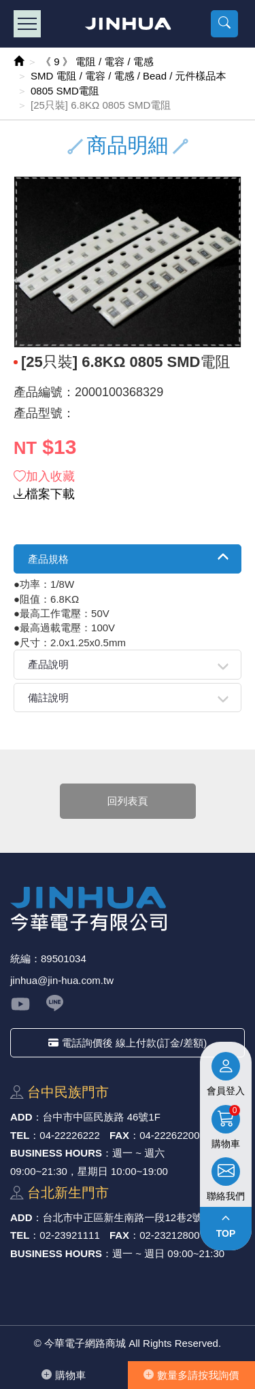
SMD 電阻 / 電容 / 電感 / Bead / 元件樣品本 (128, 76)
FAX (119, 1135)
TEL (19, 1135)
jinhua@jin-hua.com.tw (62, 980)
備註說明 (48, 697)
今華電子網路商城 (127, 24)
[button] (224, 23)
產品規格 (48, 559)
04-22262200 (169, 1135)
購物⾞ (63, 1375)
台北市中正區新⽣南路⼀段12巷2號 (123, 1217)
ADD (21, 1117)
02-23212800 (169, 1235)
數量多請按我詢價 (191, 1375)
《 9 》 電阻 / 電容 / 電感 (97, 61)
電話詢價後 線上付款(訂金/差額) (127, 1043)
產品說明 (48, 664)
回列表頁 (127, 801)
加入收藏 (44, 476)
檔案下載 (44, 494)
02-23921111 (69, 1235)
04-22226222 (69, 1135)
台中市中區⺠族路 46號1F (101, 1117)
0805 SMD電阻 (65, 90)
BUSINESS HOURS (56, 1153)
